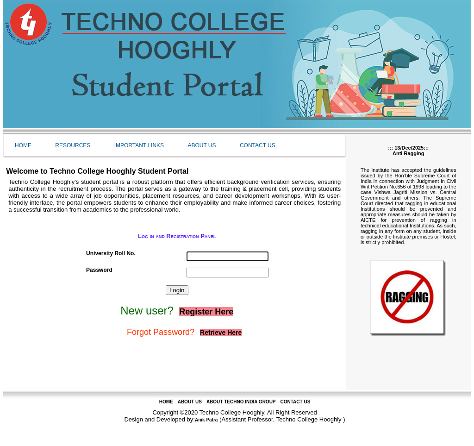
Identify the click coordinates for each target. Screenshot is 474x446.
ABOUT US (190, 401)
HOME (166, 401)
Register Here (206, 311)
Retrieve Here (221, 332)
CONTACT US (296, 401)
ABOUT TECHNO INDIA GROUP (241, 401)
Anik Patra (206, 419)
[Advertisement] (174, 369)
